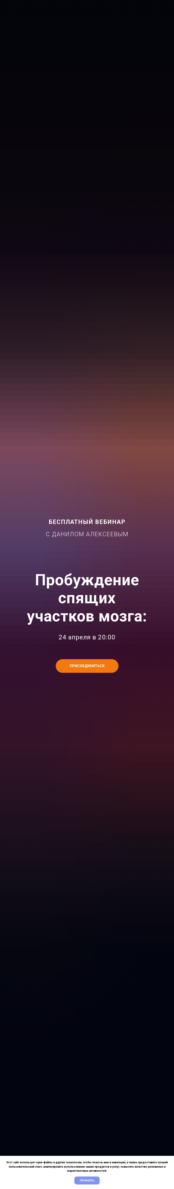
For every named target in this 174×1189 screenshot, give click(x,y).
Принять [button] (87, 1180)
